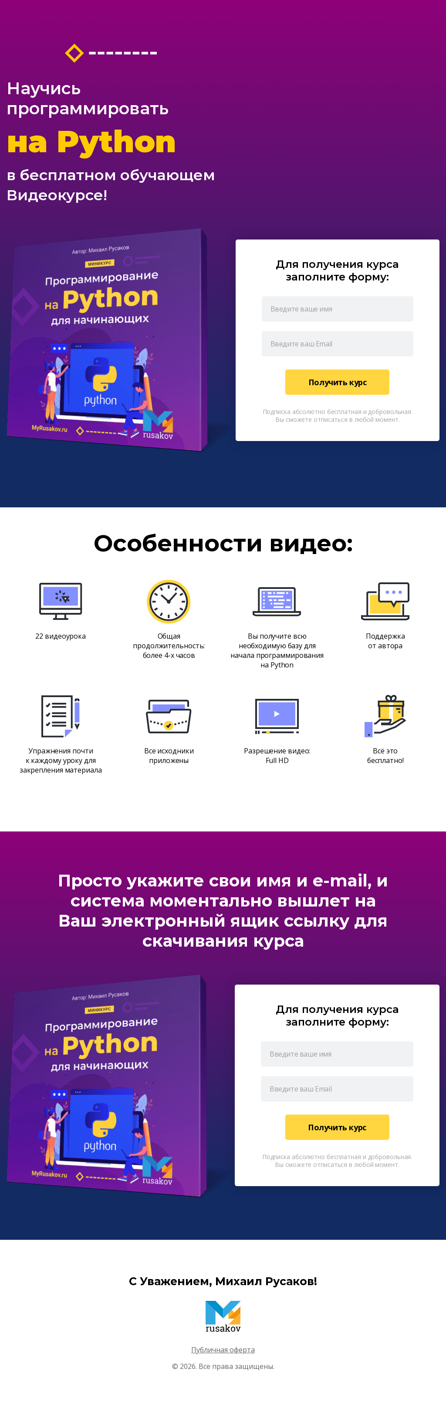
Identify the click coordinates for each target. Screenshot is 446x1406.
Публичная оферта (223, 1350)
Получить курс (337, 382)
